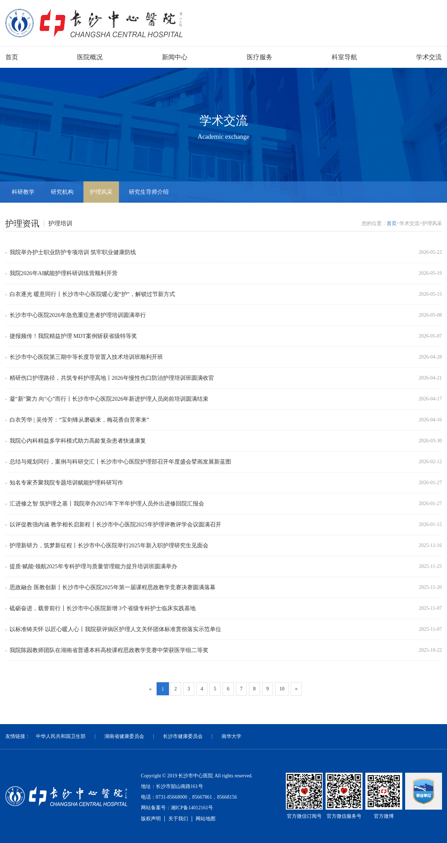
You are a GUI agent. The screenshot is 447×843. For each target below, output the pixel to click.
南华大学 (231, 736)
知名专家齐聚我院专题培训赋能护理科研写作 (66, 483)
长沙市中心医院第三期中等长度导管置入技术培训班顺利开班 (86, 357)
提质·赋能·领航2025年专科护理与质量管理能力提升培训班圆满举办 (93, 566)
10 (281, 688)
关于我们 (178, 818)
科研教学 (23, 192)
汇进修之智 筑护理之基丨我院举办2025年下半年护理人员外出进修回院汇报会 (107, 503)
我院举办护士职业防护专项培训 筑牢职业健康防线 (73, 252)
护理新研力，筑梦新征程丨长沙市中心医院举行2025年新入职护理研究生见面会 (109, 545)
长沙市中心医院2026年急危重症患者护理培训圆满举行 (78, 315)
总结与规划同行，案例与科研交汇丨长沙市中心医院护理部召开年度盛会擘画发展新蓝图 (120, 462)
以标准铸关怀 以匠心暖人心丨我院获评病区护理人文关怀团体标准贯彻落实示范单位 (115, 629)
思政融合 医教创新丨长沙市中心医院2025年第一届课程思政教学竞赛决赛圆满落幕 (113, 587)
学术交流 (429, 57)
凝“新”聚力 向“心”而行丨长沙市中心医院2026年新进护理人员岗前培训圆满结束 (109, 399)
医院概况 (90, 57)
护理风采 (101, 192)
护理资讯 (22, 223)
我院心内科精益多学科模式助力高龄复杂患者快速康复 (78, 441)
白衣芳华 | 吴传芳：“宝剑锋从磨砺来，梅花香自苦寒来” (79, 420)
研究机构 (62, 192)
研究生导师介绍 (149, 192)
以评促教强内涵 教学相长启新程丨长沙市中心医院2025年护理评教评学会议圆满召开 (115, 524)
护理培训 (60, 223)
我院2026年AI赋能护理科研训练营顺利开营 (64, 273)
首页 (11, 57)
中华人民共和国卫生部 (61, 736)
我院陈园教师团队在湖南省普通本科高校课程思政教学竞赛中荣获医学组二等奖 (109, 650)
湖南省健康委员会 (124, 736)
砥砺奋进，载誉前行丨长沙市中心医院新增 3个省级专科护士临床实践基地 (103, 608)
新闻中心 (174, 57)
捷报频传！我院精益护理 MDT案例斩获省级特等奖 (73, 336)
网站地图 (206, 818)
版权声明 (151, 818)
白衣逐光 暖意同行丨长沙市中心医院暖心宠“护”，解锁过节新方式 (92, 294)
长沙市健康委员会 (183, 736)
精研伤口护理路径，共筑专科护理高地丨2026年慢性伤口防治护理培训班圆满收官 (112, 378)
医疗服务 (259, 57)
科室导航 (344, 57)
